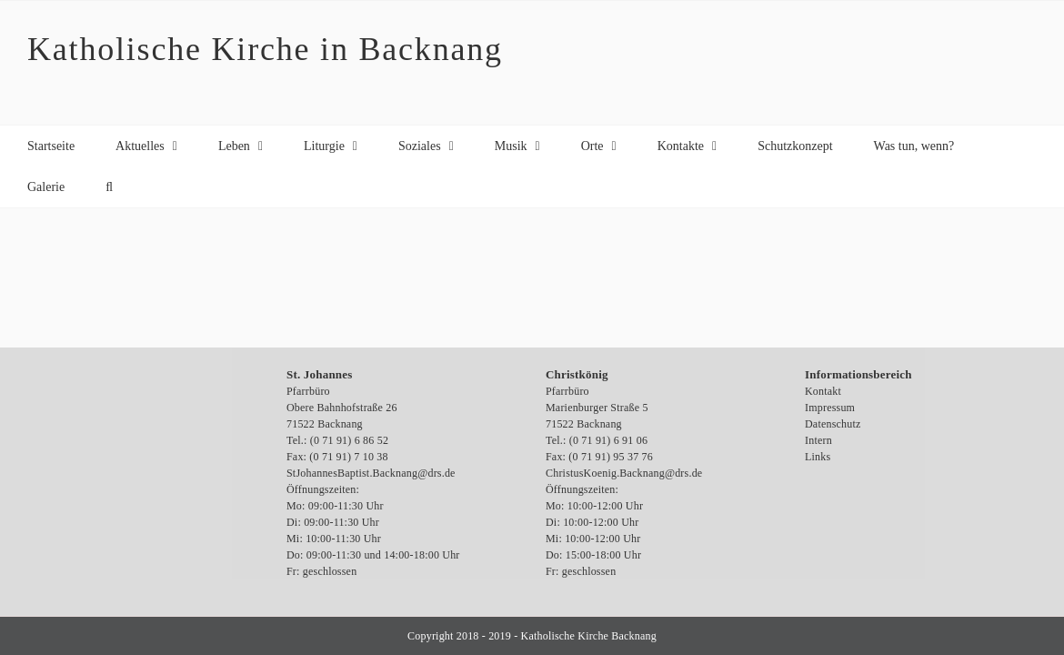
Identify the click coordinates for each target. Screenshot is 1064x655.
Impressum (830, 407)
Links (817, 456)
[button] (109, 186)
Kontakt (823, 391)
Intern (818, 440)
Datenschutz (833, 424)
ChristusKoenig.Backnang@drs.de (624, 473)
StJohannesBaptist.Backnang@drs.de (371, 473)
